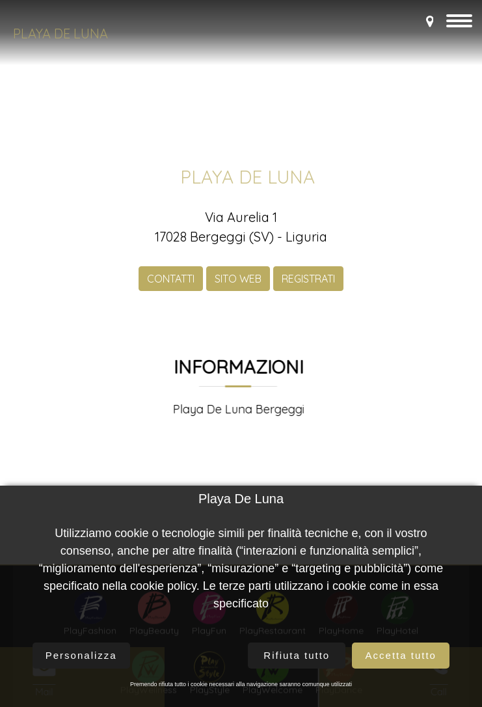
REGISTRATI (308, 288)
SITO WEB (238, 288)
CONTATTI (170, 288)
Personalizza (81, 655)
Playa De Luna (60, 33)
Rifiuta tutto (296, 655)
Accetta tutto (401, 655)
